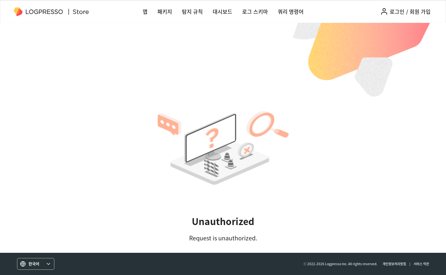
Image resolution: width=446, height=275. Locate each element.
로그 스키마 (255, 11)
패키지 (164, 11)
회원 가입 (420, 11)
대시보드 (222, 11)
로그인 (397, 11)
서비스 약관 (421, 263)
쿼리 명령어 (291, 11)
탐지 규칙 (192, 11)
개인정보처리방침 (394, 263)
